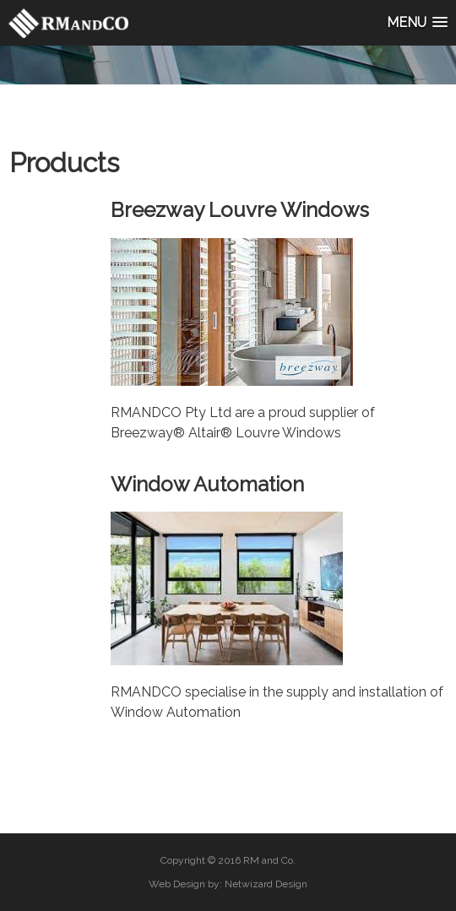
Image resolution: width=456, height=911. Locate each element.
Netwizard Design (266, 884)
